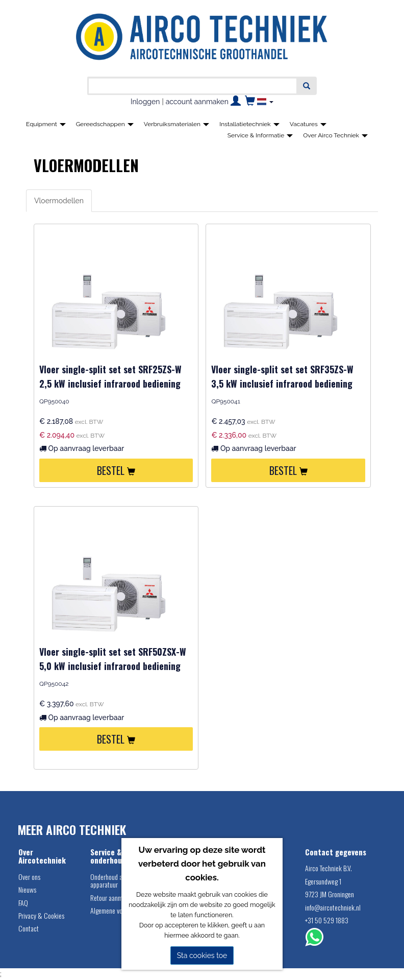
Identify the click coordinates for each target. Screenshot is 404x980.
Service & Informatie (260, 135)
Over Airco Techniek (335, 135)
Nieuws (27, 889)
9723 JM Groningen (329, 894)
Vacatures (308, 124)
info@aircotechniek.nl (333, 907)
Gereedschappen (105, 124)
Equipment (46, 124)
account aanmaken (197, 102)
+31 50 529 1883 (326, 920)
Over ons (29, 876)
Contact (28, 928)
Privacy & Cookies (41, 915)
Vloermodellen (59, 201)
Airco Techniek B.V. (328, 868)
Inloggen (145, 102)
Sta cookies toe (202, 955)
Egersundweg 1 (323, 881)
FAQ (23, 902)
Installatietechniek (249, 124)
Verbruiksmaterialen (176, 124)
